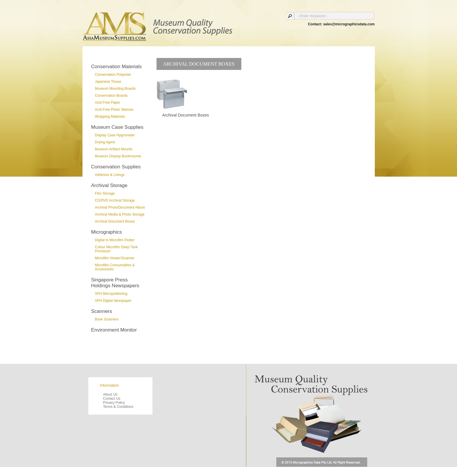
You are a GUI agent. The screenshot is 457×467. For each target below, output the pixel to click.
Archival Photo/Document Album (120, 207)
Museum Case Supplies (117, 127)
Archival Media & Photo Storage (120, 214)
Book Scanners (107, 319)
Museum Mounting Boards (115, 89)
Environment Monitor (114, 330)
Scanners (101, 311)
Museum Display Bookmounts (118, 156)
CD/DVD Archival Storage (115, 200)
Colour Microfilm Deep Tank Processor (116, 249)
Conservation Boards (111, 96)
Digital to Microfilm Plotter (115, 240)
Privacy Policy (114, 403)
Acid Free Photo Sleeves (114, 110)
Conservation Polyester (113, 75)
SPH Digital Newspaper (113, 301)
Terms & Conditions (118, 407)
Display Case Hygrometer (115, 135)
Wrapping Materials (110, 116)
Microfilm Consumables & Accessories (115, 267)
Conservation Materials (116, 66)
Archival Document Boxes (115, 221)
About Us (110, 394)
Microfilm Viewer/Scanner (115, 258)
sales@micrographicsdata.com (349, 24)
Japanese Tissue (108, 82)
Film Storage (105, 193)
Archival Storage (109, 185)
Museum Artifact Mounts (114, 149)
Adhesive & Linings (110, 175)
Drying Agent (105, 142)
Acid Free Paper (107, 103)
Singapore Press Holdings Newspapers (115, 282)
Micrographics (106, 232)
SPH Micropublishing (111, 294)
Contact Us (111, 398)
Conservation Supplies (116, 167)
